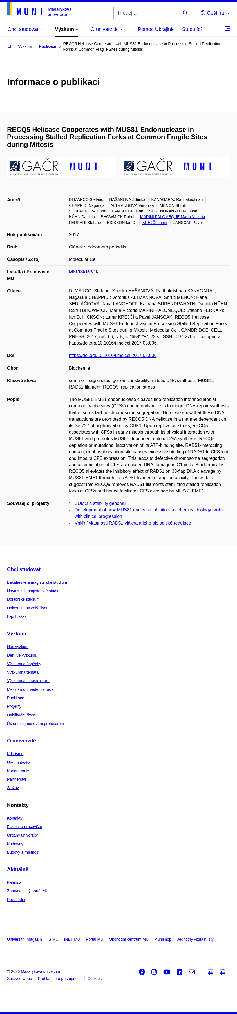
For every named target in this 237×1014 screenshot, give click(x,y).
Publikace (15, 698)
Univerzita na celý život (27, 608)
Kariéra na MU (19, 771)
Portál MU (94, 939)
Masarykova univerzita (40, 971)
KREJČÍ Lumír (154, 222)
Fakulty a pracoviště (24, 826)
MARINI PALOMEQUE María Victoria (172, 216)
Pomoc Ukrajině (156, 29)
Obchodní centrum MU (129, 939)
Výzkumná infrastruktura (28, 680)
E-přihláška (17, 616)
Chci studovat (24, 569)
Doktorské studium (23, 599)
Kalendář (15, 882)
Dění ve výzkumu (22, 655)
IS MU (53, 939)
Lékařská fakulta (83, 271)
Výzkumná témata (23, 672)
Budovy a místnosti (23, 852)
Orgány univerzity (22, 835)
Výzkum (16, 633)
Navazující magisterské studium (35, 591)
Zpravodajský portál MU (28, 891)
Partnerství (16, 779)
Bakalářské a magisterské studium (37, 582)
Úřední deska (18, 762)
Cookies (95, 978)
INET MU (72, 939)
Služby (13, 788)
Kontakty (14, 818)
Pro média (16, 899)
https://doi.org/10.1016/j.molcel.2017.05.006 (112, 355)
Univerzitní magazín (24, 939)
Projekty (14, 706)
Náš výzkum (17, 646)
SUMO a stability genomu (100, 503)
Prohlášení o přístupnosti (60, 978)
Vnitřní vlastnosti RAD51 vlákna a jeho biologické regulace (133, 523)
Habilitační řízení (21, 715)
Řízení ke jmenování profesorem (35, 723)
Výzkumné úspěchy (24, 664)
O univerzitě (21, 741)
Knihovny (15, 844)
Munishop (162, 939)
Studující (192, 29)
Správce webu (19, 978)
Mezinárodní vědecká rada (30, 689)
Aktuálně (17, 869)
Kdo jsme (15, 753)
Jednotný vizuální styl (195, 939)
